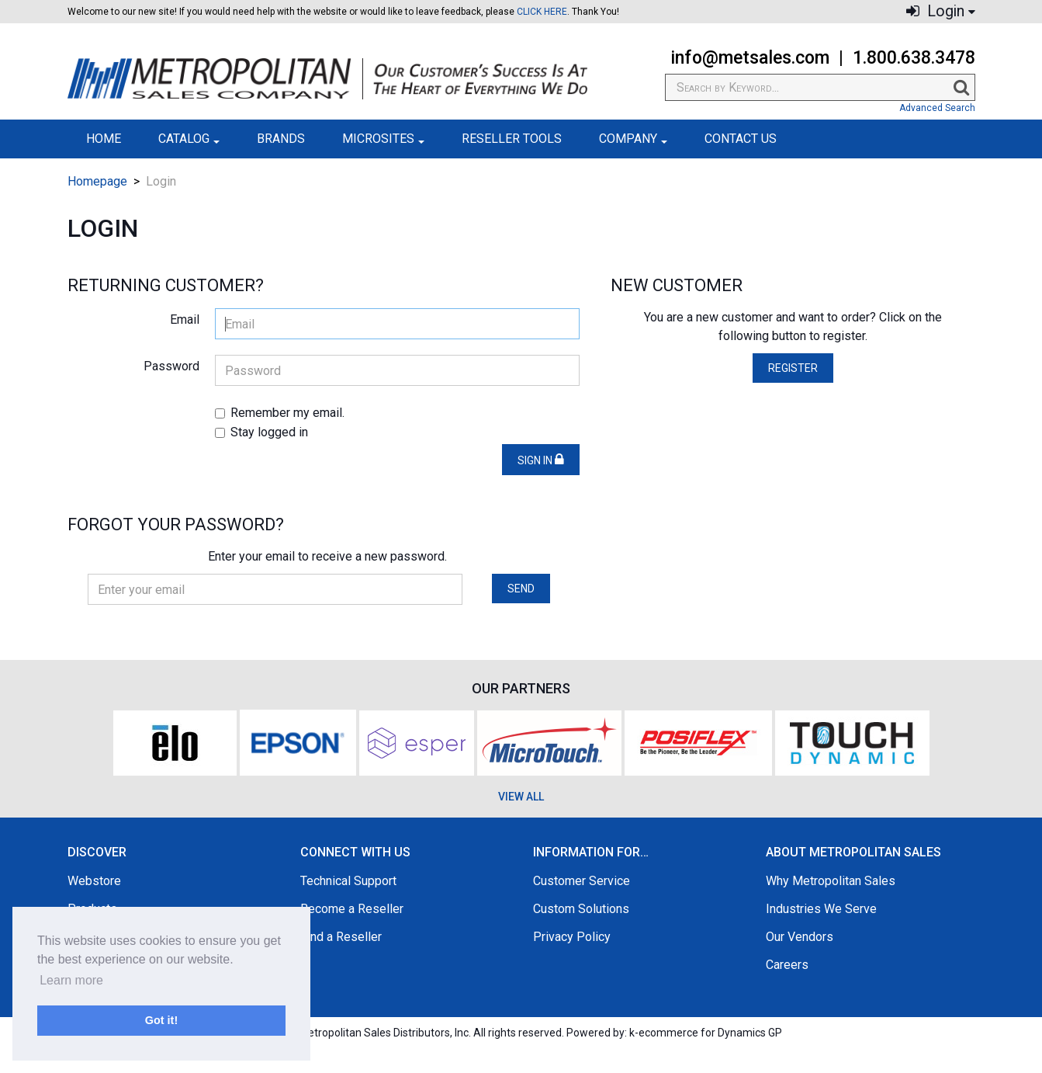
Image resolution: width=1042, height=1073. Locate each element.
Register (793, 368)
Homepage (97, 181)
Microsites (383, 138)
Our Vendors (799, 936)
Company (633, 138)
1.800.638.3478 (914, 57)
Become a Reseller (351, 908)
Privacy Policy (572, 936)
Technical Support (348, 880)
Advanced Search (937, 107)
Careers (787, 964)
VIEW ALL (521, 796)
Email (184, 319)
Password (171, 366)
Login (940, 11)
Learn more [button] (71, 980)
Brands (281, 138)
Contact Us (740, 138)
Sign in (541, 460)
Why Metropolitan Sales (830, 880)
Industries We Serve (821, 908)
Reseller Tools (512, 138)
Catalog (189, 138)
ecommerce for (710, 1032)
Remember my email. (279, 412)
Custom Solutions (581, 908)
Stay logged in (261, 432)
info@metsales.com (749, 57)
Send (521, 588)
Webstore (94, 880)
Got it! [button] (161, 1020)
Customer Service (581, 880)
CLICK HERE (542, 11)
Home (103, 138)
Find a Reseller (341, 936)
